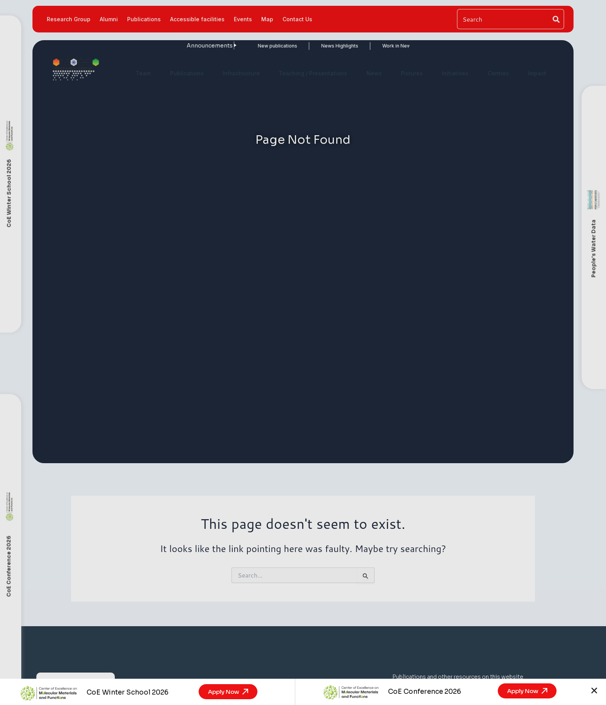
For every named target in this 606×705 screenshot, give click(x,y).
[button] (594, 690)
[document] (303, 352)
